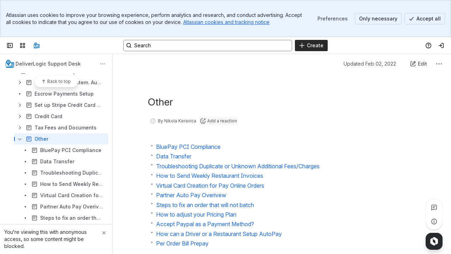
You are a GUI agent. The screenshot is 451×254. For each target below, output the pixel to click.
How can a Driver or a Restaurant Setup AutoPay (219, 233)
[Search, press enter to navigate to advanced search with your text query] (207, 45)
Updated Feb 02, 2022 (370, 64)
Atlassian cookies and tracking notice (226, 22)
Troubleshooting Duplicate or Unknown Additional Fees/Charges (238, 166)
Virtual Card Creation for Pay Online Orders (210, 185)
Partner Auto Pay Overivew (191, 195)
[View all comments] (434, 207)
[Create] (311, 45)
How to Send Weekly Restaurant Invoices (209, 175)
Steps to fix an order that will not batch (205, 204)
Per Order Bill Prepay (182, 243)
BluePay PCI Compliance (188, 146)
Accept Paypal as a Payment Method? (205, 224)
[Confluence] (36, 45)
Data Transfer (173, 156)
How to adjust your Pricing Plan (196, 214)
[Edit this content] (418, 63)
